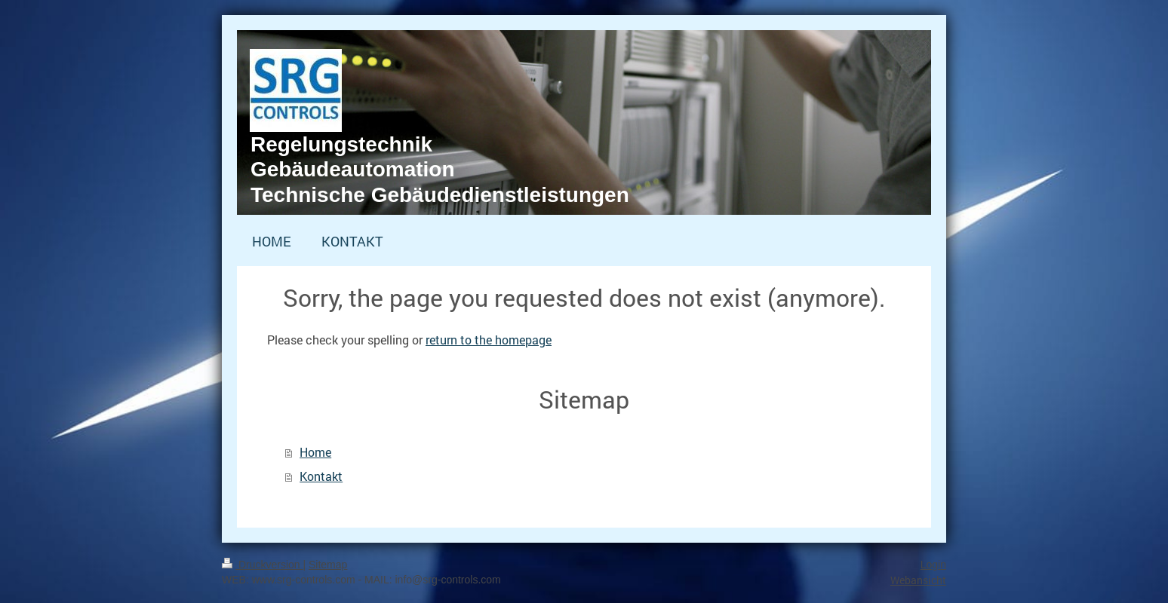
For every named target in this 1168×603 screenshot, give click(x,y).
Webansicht (918, 580)
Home (315, 452)
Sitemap (328, 565)
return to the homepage (489, 339)
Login (933, 565)
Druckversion (262, 565)
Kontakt (321, 476)
